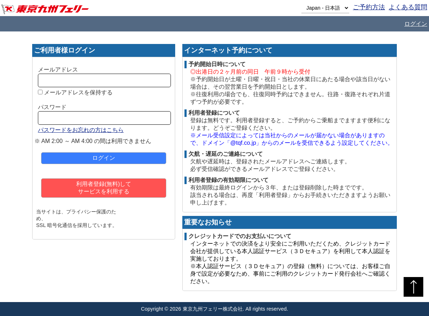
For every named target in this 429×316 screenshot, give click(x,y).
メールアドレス (58, 69)
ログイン (415, 24)
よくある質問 (408, 7)
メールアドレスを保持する (78, 92)
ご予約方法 (369, 7)
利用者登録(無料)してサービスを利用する (104, 187)
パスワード (52, 107)
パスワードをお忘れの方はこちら (81, 130)
